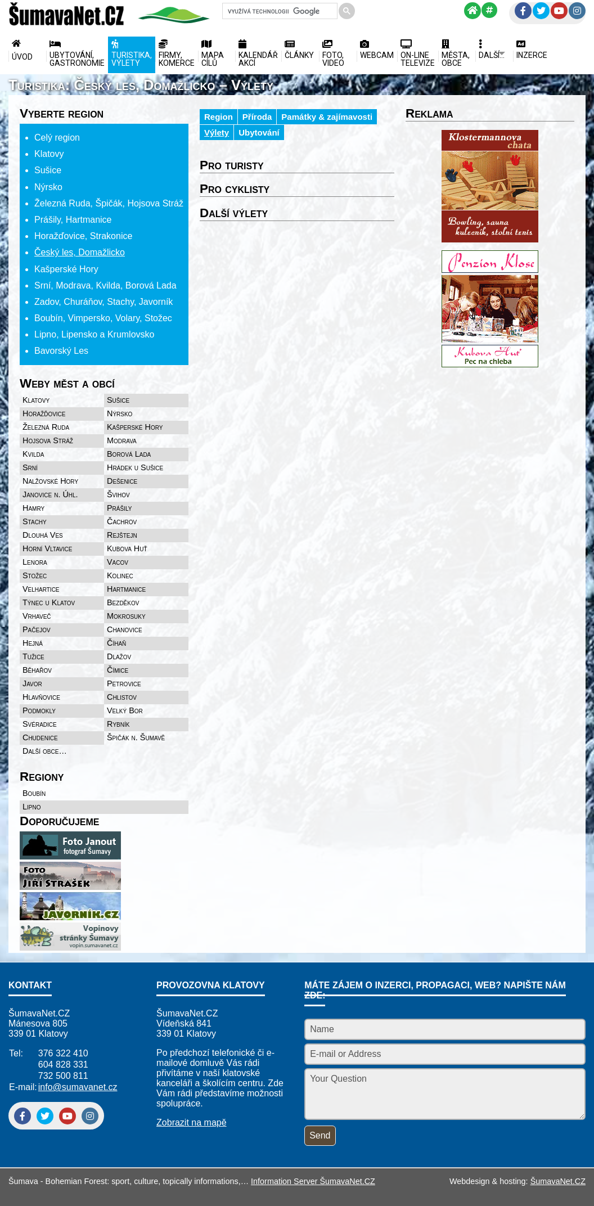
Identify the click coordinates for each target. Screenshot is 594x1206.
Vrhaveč (36, 615)
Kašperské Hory (135, 426)
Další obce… (44, 750)
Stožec (34, 575)
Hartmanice (126, 588)
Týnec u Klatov (48, 602)
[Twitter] (541, 10)
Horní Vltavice (47, 548)
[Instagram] (577, 10)
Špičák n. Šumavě (136, 737)
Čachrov (122, 521)
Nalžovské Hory (50, 480)
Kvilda (33, 453)
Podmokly (39, 710)
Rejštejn (122, 534)
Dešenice (122, 480)
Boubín (34, 793)
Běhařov (37, 669)
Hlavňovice (41, 696)
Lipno (31, 806)
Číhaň (116, 642)
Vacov (117, 561)
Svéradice (39, 723)
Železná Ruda (45, 426)
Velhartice (41, 588)
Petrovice (124, 683)
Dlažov (119, 656)
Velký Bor (125, 710)
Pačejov (36, 629)
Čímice (117, 669)
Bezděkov (123, 602)
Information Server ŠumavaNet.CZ (313, 1181)
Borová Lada (129, 453)
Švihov (118, 494)
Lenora (34, 561)
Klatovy (36, 399)
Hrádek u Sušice (135, 467)
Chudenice (40, 737)
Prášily (119, 507)
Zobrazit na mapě (191, 1122)
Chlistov (122, 696)
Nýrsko (119, 413)
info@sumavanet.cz (78, 1087)
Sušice (118, 399)
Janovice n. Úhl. (50, 494)
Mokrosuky (126, 615)
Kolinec (120, 575)
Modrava (122, 440)
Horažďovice (44, 413)
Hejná (32, 642)
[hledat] (279, 11)
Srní (30, 467)
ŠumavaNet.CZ (558, 1181)
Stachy (34, 521)
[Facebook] (523, 10)
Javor (32, 683)
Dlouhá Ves (42, 534)
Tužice (33, 656)
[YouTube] (559, 10)
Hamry (33, 507)
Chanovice (124, 629)
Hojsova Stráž (47, 440)
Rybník (118, 723)
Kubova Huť (127, 548)
